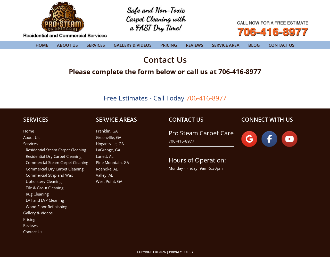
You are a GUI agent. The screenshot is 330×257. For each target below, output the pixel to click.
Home (28, 131)
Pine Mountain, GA (112, 162)
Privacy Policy (181, 252)
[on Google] (249, 139)
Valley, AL (104, 175)
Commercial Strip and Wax (49, 175)
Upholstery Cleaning (44, 181)
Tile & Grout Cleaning (44, 187)
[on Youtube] (290, 139)
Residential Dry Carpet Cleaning (53, 156)
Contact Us (32, 231)
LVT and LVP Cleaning (45, 200)
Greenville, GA (108, 137)
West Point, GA (109, 181)
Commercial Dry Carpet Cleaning (55, 169)
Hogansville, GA (110, 143)
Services (30, 143)
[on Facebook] (269, 139)
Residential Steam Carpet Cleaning (56, 149)
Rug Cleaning (37, 194)
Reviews (30, 225)
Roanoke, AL (107, 169)
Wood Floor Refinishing (46, 206)
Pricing (29, 219)
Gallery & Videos (38, 212)
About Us (31, 137)
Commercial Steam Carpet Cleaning (57, 162)
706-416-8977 (181, 141)
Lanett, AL (104, 156)
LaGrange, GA (108, 149)
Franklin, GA (107, 131)
